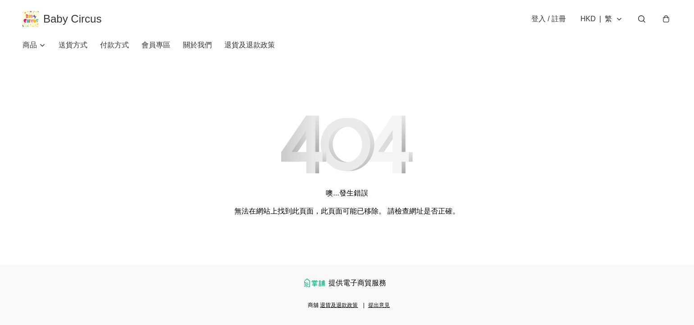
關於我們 (197, 45)
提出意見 (379, 305)
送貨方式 (73, 45)
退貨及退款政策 (249, 45)
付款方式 (114, 45)
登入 (548, 19)
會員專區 (156, 45)
